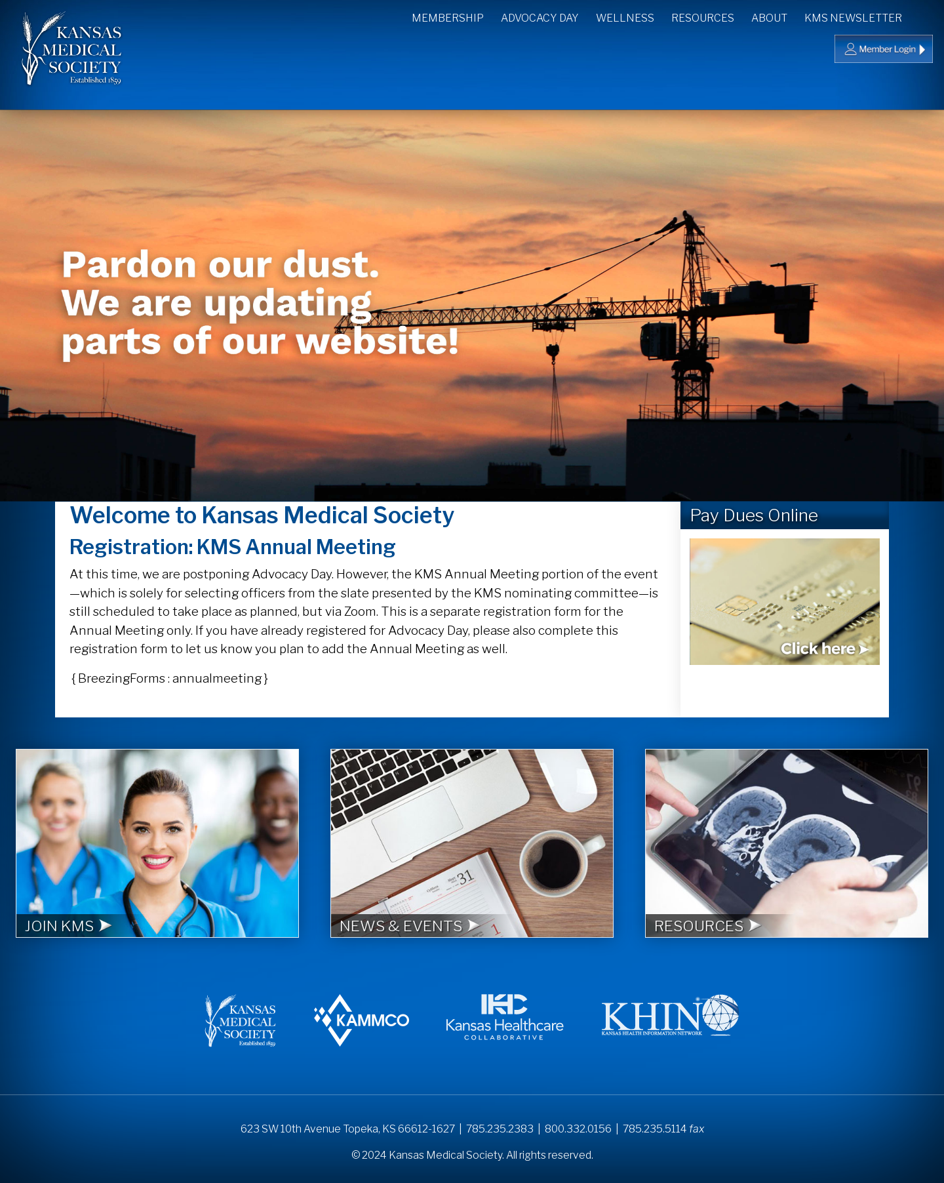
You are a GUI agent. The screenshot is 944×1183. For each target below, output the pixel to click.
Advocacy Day (540, 18)
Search (924, 17)
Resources (702, 18)
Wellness (625, 18)
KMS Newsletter (853, 18)
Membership (448, 18)
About (769, 18)
